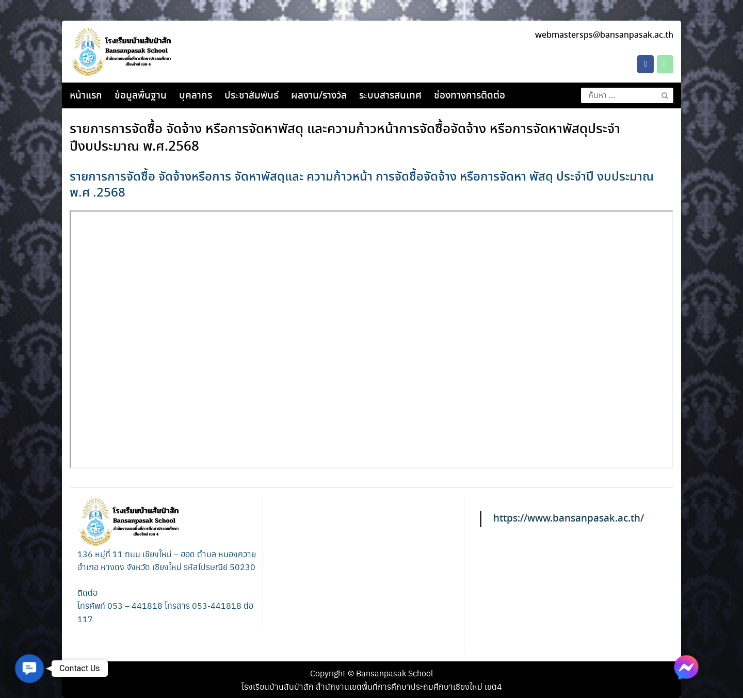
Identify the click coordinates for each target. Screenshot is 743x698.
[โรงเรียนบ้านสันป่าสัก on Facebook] (645, 64)
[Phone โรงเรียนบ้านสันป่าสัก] (665, 64)
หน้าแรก (86, 96)
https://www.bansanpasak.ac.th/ (568, 518)
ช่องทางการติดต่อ (469, 96)
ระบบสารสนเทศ (390, 96)
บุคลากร (195, 96)
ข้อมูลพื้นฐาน (141, 96)
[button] (29, 668)
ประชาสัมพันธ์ (251, 96)
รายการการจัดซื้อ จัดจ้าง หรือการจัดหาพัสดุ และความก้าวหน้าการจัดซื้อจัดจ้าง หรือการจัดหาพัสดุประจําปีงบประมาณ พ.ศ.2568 (345, 138)
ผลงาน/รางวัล (319, 96)
